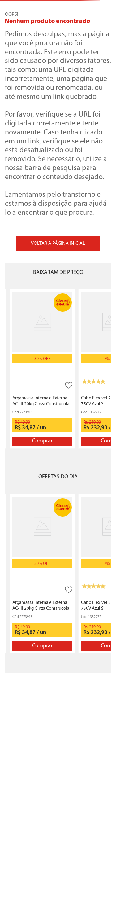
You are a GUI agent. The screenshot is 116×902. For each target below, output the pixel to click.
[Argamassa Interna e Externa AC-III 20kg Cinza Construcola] (42, 369)
